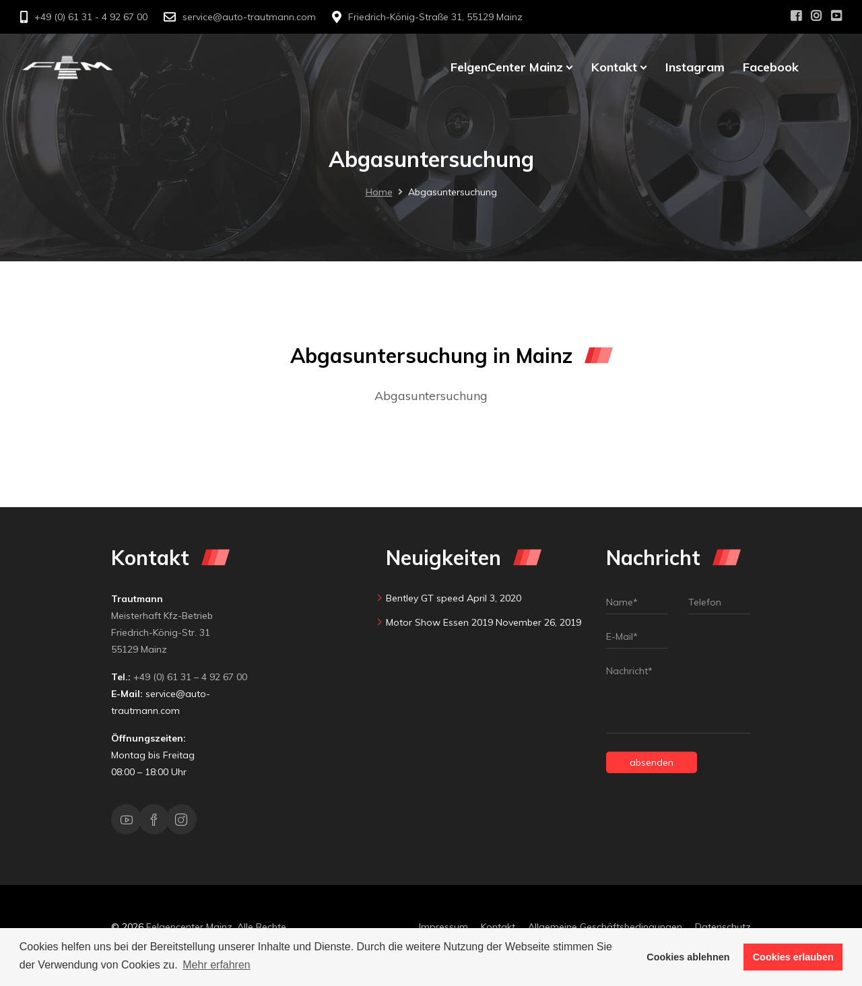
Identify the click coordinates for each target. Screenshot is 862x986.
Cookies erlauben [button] (793, 957)
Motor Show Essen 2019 (439, 622)
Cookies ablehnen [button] (687, 957)
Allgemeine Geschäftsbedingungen (605, 927)
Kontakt (498, 927)
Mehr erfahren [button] (217, 965)
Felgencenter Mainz (189, 927)
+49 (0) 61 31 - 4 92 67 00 (90, 17)
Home (379, 192)
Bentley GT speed (425, 598)
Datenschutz (723, 927)
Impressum (443, 927)
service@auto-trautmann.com (249, 17)
